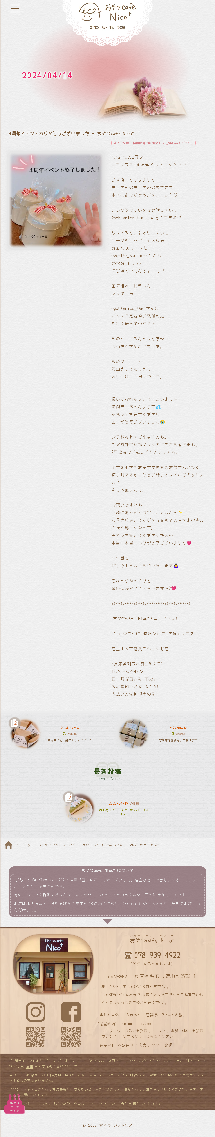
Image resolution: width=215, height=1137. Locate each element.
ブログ (26, 844)
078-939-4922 (157, 954)
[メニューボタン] (15, 8)
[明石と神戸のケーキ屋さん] (107, 23)
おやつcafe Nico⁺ (131, 618)
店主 (29, 1065)
